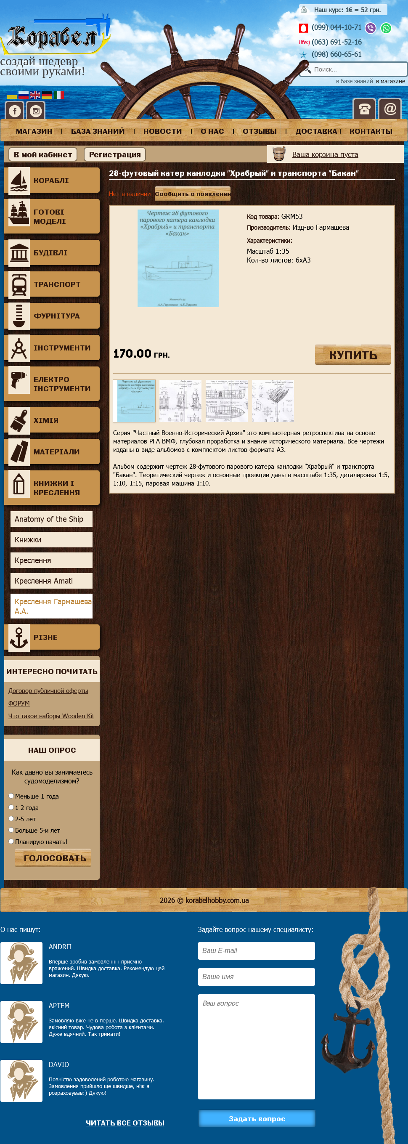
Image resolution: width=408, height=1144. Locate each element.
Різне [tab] (33, 637)
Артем (59, 1005)
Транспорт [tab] (44, 284)
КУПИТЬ (353, 354)
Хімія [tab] (33, 420)
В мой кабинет (42, 154)
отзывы (260, 131)
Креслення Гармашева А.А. (53, 606)
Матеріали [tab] (44, 451)
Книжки (28, 539)
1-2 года (27, 807)
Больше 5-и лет (37, 830)
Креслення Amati (44, 580)
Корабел (55, 34)
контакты (371, 131)
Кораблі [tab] (38, 180)
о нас (212, 131)
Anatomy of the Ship (49, 518)
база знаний (98, 131)
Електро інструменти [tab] (49, 380)
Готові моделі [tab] (37, 212)
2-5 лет (25, 819)
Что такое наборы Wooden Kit (51, 715)
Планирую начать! (41, 841)
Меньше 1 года (37, 796)
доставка (316, 131)
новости (162, 131)
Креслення (33, 560)
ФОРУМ (19, 703)
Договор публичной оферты (48, 690)
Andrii (60, 946)
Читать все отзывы (125, 1123)
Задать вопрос (257, 1118)
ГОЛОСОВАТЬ (55, 858)
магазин (34, 131)
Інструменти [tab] (49, 347)
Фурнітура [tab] (44, 315)
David (59, 1064)
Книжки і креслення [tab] (44, 484)
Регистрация (115, 154)
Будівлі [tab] (38, 252)
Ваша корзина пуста (325, 154)
